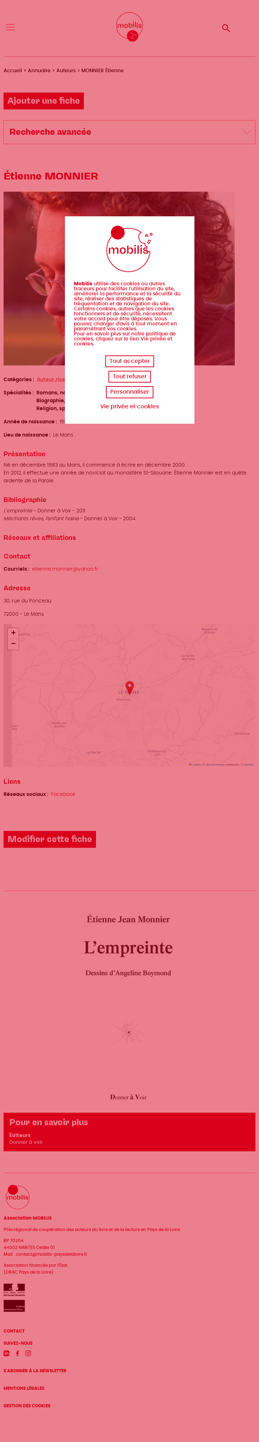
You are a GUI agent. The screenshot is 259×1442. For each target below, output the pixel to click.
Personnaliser (129, 392)
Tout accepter (130, 361)
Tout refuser (130, 376)
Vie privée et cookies (129, 406)
